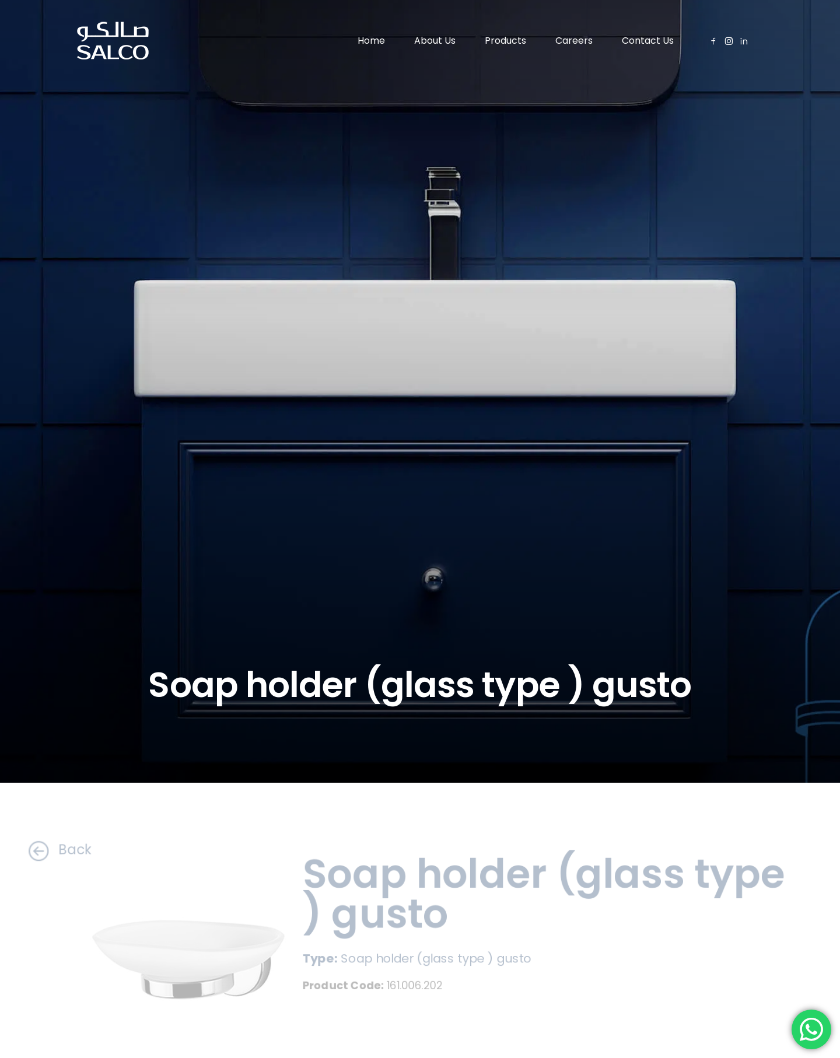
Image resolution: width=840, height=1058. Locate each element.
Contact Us (648, 40)
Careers (574, 40)
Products (505, 40)
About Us (435, 40)
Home (371, 40)
